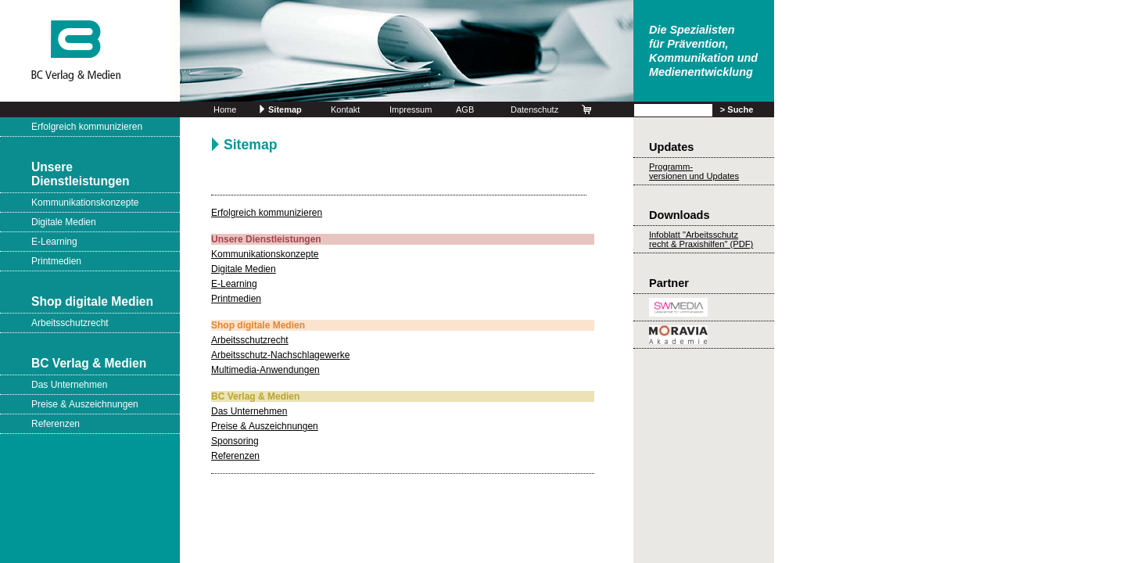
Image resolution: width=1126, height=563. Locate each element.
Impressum (410, 109)
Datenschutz (534, 109)
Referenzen (55, 423)
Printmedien (56, 261)
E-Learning (54, 241)
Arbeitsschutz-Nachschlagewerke (280, 355)
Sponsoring (235, 441)
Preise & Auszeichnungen (84, 404)
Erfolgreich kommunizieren (86, 126)
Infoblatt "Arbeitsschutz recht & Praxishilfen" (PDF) (701, 239)
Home (224, 109)
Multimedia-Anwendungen (265, 369)
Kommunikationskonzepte (84, 202)
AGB (465, 109)
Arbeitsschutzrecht (70, 322)
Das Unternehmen (69, 384)
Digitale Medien (63, 222)
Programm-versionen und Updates (694, 171)
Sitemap (285, 109)
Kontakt (345, 109)
